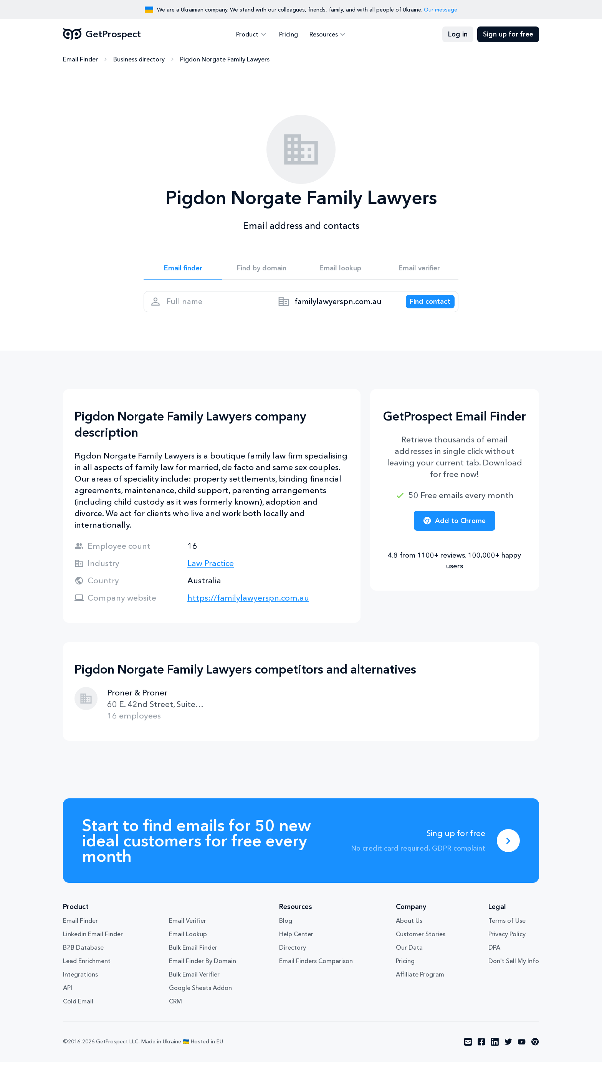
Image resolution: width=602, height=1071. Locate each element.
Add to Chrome (454, 530)
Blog (285, 930)
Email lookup (340, 269)
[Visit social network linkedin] (495, 1051)
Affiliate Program (420, 983)
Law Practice (210, 572)
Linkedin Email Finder (93, 943)
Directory (292, 956)
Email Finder (80, 59)
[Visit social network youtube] (522, 1051)
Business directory (139, 59)
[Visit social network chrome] (535, 1051)
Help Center (296, 943)
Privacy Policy (507, 943)
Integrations (80, 983)
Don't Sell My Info (513, 970)
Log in (458, 34)
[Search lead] (425, 308)
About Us (409, 930)
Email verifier (419, 269)
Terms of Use (507, 930)
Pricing (288, 34)
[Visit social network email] (468, 1051)
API (67, 997)
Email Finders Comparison (316, 970)
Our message (440, 9)
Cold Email (78, 1010)
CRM (175, 1010)
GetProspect (102, 34)
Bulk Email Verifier (194, 983)
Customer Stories (420, 943)
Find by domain (262, 269)
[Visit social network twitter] (508, 1051)
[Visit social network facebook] (481, 1051)
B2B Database (83, 956)
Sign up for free (508, 34)
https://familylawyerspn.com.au (248, 607)
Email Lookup (188, 943)
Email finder (183, 269)
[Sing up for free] (508, 849)
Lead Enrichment (87, 970)
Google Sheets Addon (200, 997)
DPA (494, 956)
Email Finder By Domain (202, 970)
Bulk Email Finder (193, 956)
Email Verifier (187, 930)
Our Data (409, 956)
